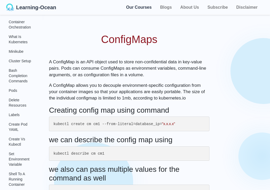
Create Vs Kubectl (17, 141)
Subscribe (218, 7)
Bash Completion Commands (18, 75)
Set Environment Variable (19, 159)
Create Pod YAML (18, 127)
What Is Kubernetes (18, 39)
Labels (14, 115)
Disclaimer (247, 7)
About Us (189, 7)
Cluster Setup (20, 61)
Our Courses (139, 6)
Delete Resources (17, 102)
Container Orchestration (20, 24)
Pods (13, 90)
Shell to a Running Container (17, 179)
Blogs (166, 7)
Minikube (16, 51)
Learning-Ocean (31, 7)
